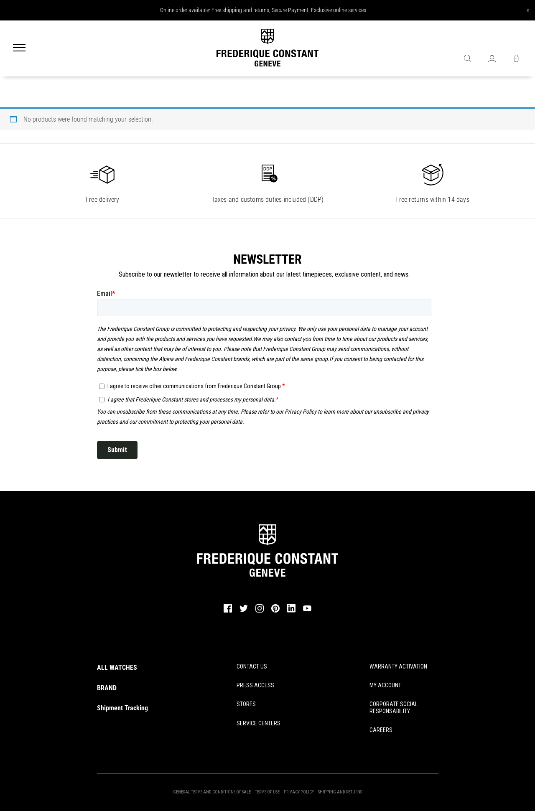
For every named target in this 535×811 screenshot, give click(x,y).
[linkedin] (291, 612)
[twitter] (243, 611)
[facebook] (227, 611)
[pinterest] (275, 611)
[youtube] (307, 610)
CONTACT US (252, 666)
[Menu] (19, 48)
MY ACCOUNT (385, 685)
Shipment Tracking (122, 708)
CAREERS (380, 730)
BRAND (107, 688)
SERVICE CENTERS (258, 723)
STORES (246, 704)
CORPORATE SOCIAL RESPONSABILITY (393, 707)
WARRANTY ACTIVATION (398, 666)
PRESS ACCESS (255, 685)
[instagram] (259, 611)
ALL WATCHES (117, 667)
